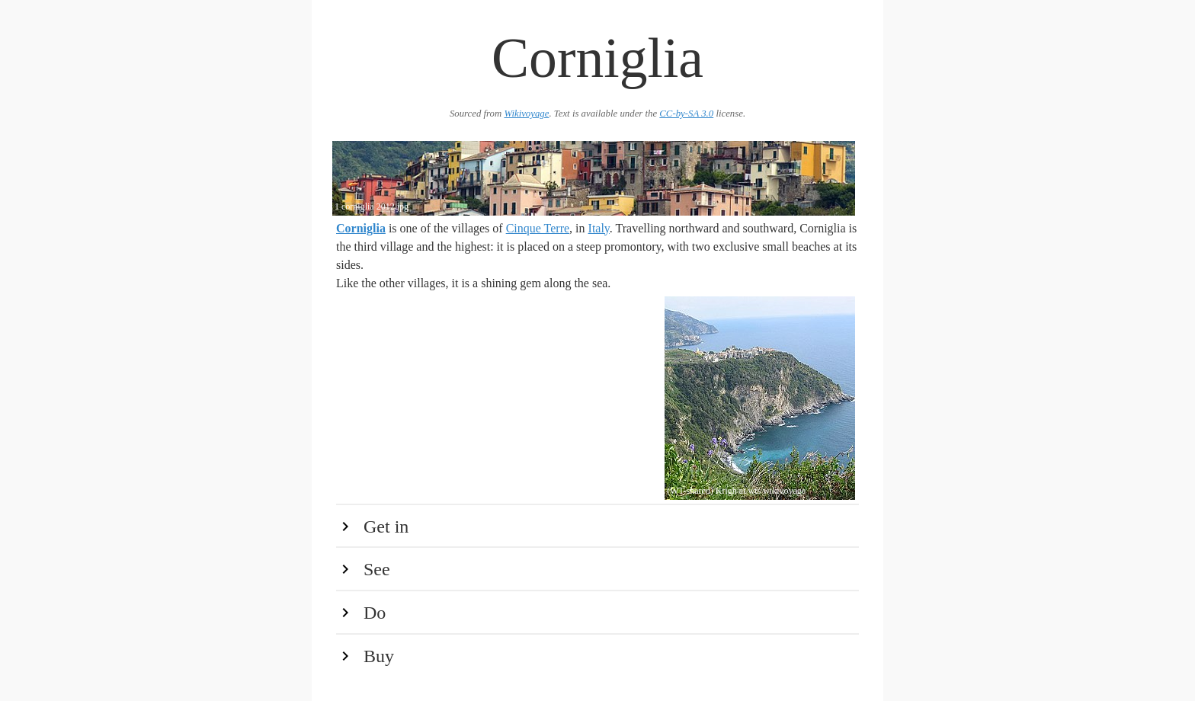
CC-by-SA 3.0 (686, 113)
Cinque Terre (537, 228)
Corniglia (361, 228)
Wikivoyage (526, 113)
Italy (599, 228)
